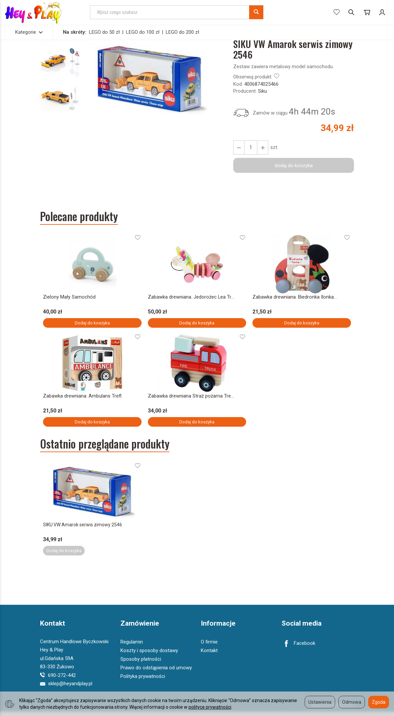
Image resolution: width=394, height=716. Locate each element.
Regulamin (131, 646)
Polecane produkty (79, 216)
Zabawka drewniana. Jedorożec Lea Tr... (190, 297)
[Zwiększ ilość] (238, 147)
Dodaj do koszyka (92, 323)
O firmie (209, 646)
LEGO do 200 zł (182, 32)
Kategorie (29, 32)
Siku (262, 91)
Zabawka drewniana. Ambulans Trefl (82, 398)
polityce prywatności (210, 707)
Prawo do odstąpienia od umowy (156, 672)
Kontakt (52, 628)
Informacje (218, 628)
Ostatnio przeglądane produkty (104, 447)
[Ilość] (250, 147)
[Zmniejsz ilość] (262, 147)
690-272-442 (58, 680)
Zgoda (378, 702)
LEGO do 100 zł (142, 32)
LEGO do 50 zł (104, 32)
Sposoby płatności (140, 663)
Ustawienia (319, 702)
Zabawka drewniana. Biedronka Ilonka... (294, 297)
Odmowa (351, 702)
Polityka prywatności (142, 681)
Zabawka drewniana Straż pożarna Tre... (191, 398)
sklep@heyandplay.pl (66, 688)
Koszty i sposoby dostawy (149, 655)
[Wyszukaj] (256, 12)
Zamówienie (139, 628)
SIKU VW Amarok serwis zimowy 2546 (83, 528)
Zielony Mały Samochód (69, 297)
